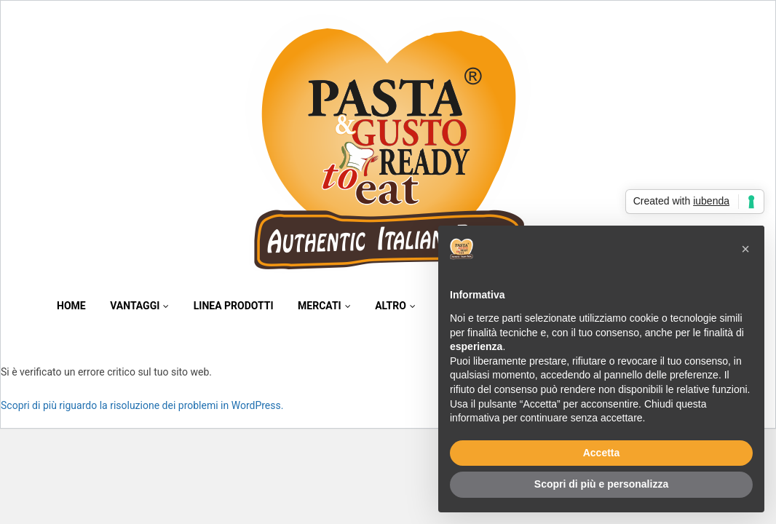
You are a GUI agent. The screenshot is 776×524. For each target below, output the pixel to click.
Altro (395, 305)
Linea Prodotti (234, 305)
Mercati (324, 305)
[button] (745, 249)
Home (71, 305)
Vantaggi (139, 305)
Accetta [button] (601, 452)
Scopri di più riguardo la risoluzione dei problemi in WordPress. (142, 405)
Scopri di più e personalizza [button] (601, 484)
